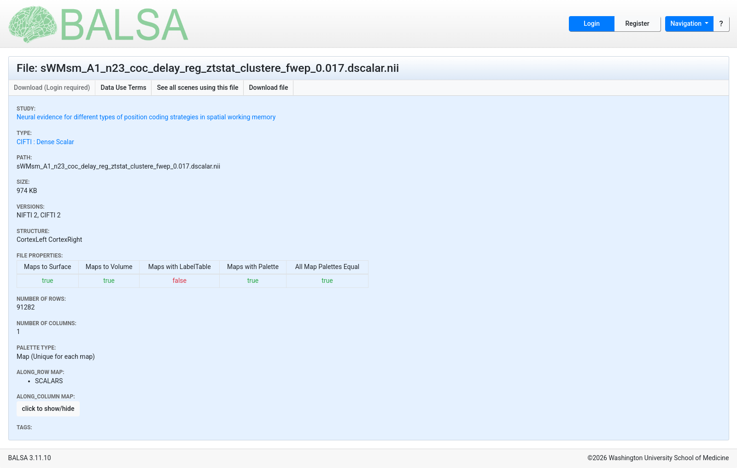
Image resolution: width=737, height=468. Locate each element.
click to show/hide (48, 408)
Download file (268, 87)
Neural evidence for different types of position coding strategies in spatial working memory (146, 117)
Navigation (687, 23)
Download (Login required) (52, 87)
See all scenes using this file (198, 87)
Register (637, 23)
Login (592, 23)
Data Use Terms (123, 87)
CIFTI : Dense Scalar (45, 142)
